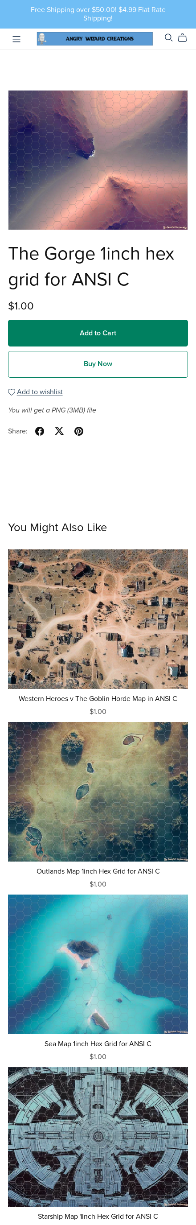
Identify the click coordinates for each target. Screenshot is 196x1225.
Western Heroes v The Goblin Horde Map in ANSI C (98, 698)
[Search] (169, 37)
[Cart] (186, 37)
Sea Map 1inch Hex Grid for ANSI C (98, 1043)
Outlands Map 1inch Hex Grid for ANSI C (98, 871)
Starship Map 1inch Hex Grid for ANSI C (98, 1216)
